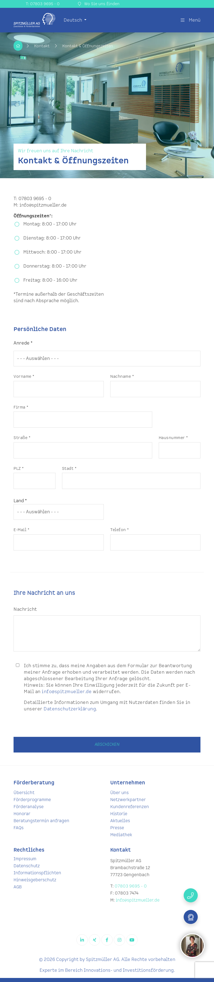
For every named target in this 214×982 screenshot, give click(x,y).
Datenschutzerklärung (70, 709)
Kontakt (42, 46)
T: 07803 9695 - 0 (43, 3)
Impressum (25, 859)
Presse (117, 828)
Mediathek (121, 835)
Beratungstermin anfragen (41, 821)
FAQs (19, 828)
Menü (190, 20)
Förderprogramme (32, 800)
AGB (18, 887)
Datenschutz (27, 866)
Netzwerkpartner (128, 800)
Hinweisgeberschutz (35, 880)
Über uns (119, 793)
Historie (118, 814)
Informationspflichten (37, 873)
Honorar (22, 814)
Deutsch (73, 20)
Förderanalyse (29, 807)
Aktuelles (120, 821)
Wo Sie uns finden (98, 3)
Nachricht (25, 609)
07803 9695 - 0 (131, 886)
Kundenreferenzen (129, 807)
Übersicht (24, 793)
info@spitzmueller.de (67, 692)
